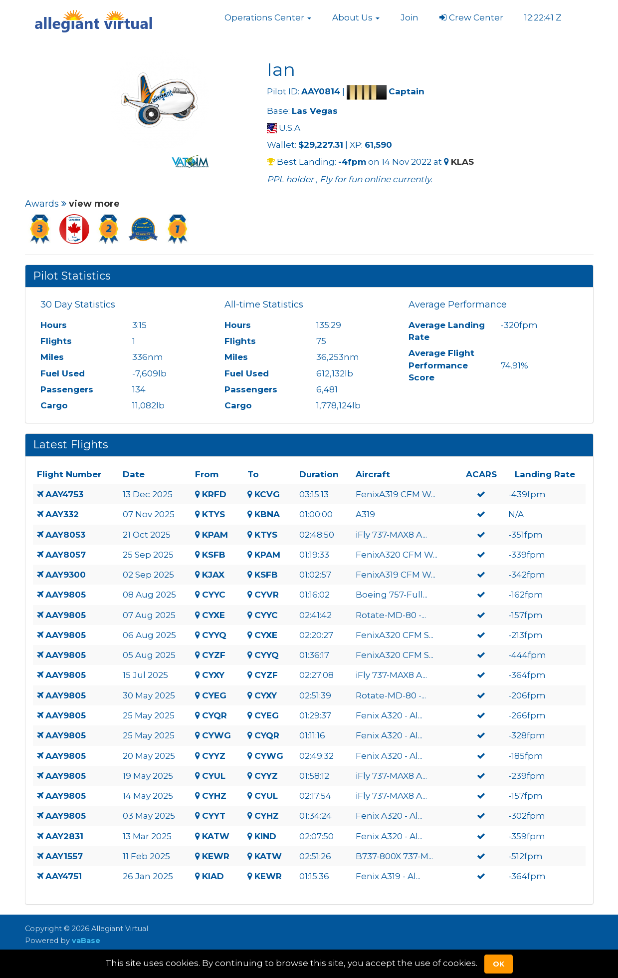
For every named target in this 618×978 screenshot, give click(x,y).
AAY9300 (65, 575)
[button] (267, 17)
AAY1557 (64, 856)
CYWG (216, 735)
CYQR (214, 715)
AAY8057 (65, 555)
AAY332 (62, 514)
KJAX (213, 575)
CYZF (213, 655)
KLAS (462, 162)
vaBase (86, 940)
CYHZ (214, 796)
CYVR (266, 595)
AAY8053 (65, 535)
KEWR (215, 856)
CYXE (213, 615)
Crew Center (471, 17)
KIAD (213, 876)
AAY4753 (64, 494)
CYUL (213, 776)
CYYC (213, 595)
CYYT (213, 816)
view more (94, 203)
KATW (215, 836)
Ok (498, 964)
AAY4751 (63, 876)
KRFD (214, 494)
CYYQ (214, 635)
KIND (265, 836)
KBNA (267, 514)
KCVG (267, 494)
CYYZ (213, 756)
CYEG (214, 695)
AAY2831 (64, 836)
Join (409, 17)
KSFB (213, 555)
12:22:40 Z (544, 17)
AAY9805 (65, 595)
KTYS (213, 514)
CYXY (213, 675)
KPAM (215, 535)
